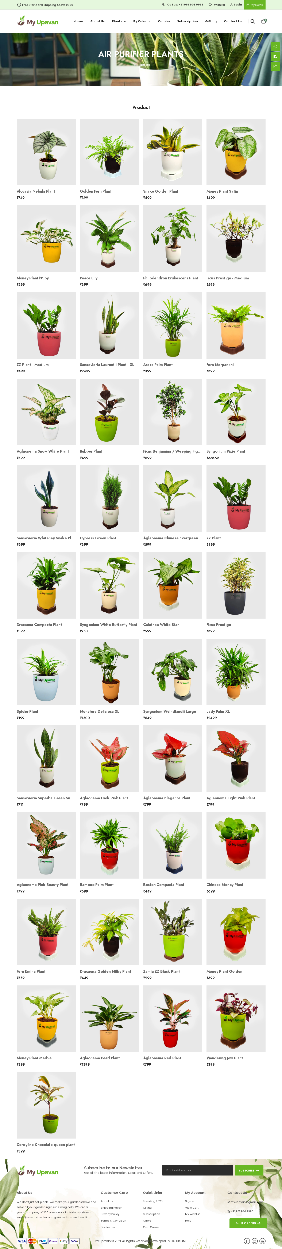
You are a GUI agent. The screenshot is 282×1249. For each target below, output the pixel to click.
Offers (147, 1221)
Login (236, 5)
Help (188, 1221)
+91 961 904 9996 (242, 1211)
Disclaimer (108, 1227)
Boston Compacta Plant (163, 884)
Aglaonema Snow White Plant (43, 451)
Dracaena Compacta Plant (39, 624)
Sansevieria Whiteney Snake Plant (47, 538)
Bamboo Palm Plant (97, 884)
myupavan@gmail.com (247, 1202)
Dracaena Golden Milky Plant (105, 971)
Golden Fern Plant (96, 191)
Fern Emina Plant (31, 971)
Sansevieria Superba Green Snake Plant (52, 798)
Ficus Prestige (218, 624)
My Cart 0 (255, 5)
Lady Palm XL (218, 711)
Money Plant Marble (34, 1058)
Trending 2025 (153, 1201)
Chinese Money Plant (225, 884)
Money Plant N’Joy (33, 278)
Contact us (233, 21)
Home (78, 21)
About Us (107, 1201)
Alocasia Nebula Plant (36, 191)
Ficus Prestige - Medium (227, 278)
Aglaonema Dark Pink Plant (104, 798)
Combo (164, 21)
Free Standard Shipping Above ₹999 (45, 5)
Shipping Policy (111, 1208)
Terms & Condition (113, 1221)
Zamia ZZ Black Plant (161, 971)
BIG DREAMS (179, 1241)
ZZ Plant (213, 538)
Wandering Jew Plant (224, 1058)
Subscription (187, 21)
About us (97, 21)
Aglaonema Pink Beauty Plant (43, 884)
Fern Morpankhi (220, 364)
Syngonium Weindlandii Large (169, 711)
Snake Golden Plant (160, 191)
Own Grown (151, 1227)
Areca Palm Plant (158, 364)
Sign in (189, 1201)
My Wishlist (192, 1214)
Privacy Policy (110, 1214)
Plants (117, 21)
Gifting (211, 21)
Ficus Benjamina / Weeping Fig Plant (175, 451)
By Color (140, 21)
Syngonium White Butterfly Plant (108, 624)
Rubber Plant (91, 451)
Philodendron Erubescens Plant (170, 278)
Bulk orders (246, 1223)
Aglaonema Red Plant (162, 1058)
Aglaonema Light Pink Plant (230, 798)
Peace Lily (88, 278)
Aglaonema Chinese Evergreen (170, 538)
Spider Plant (27, 711)
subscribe (249, 1171)
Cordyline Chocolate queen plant (46, 1144)
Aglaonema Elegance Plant (167, 798)
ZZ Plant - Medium (33, 364)
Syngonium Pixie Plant (225, 451)
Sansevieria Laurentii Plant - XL (107, 364)
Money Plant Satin (222, 191)
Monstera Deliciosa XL (99, 711)
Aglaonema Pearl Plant (100, 1058)
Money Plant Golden (224, 971)
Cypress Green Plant (98, 538)
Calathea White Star (161, 624)
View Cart (191, 1208)
